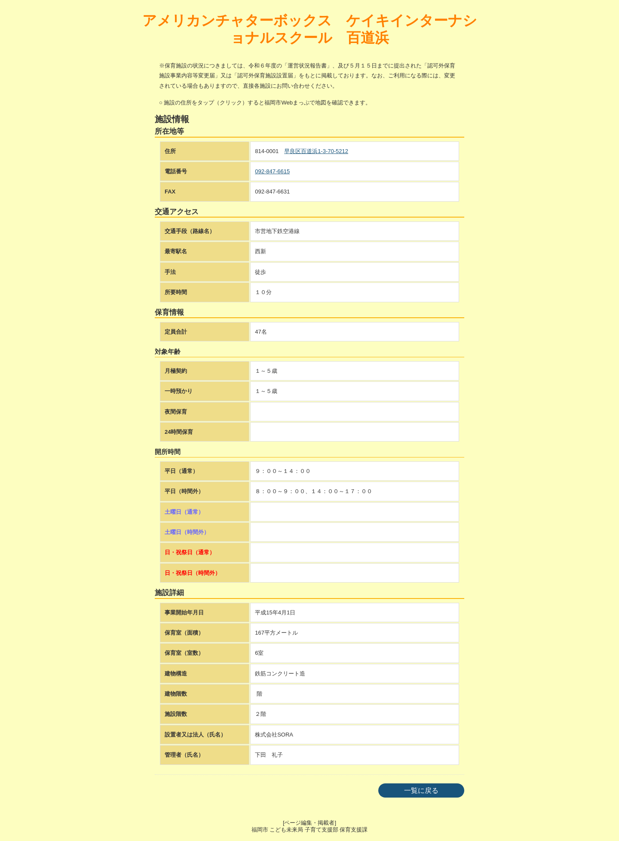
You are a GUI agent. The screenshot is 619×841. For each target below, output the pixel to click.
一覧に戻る (421, 790)
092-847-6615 (272, 171)
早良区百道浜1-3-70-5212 (316, 151)
